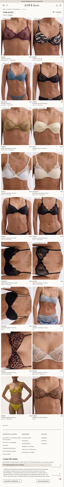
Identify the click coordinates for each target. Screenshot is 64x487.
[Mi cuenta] (57, 5)
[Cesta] (60, 5)
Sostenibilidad (26, 443)
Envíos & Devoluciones (9, 451)
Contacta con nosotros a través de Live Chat (12, 438)
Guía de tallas (6, 454)
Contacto (5, 445)
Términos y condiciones (29, 449)
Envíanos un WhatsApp (9, 442)
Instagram (44, 438)
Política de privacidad (28, 452)
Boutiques (25, 440)
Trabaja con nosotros (28, 446)
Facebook (44, 443)
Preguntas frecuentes (9, 448)
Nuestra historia (26, 438)
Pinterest (44, 440)
